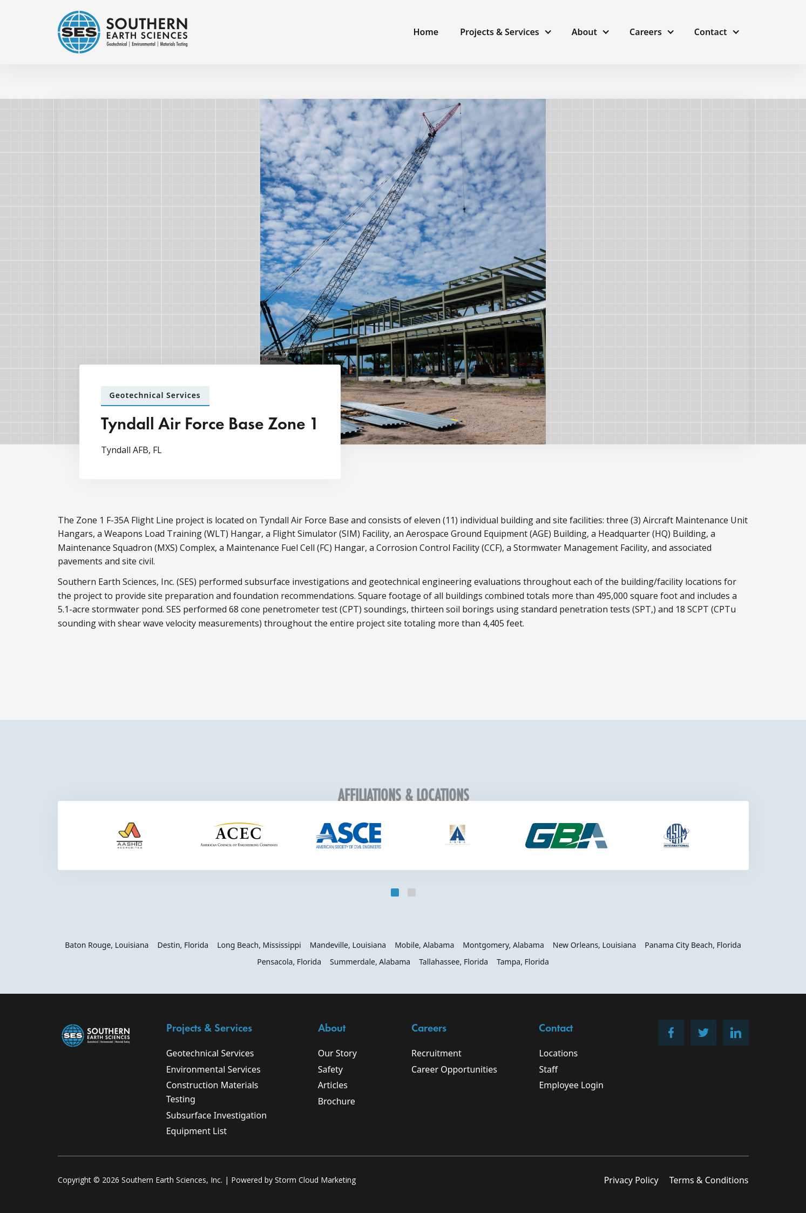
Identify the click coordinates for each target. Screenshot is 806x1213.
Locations (558, 1053)
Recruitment (436, 1053)
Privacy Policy (631, 1180)
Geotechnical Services (210, 1053)
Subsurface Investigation (216, 1115)
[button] (505, 32)
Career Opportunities (454, 1069)
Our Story (337, 1053)
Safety (330, 1069)
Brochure (336, 1101)
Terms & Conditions (709, 1180)
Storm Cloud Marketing (315, 1180)
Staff (548, 1069)
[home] (122, 32)
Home (425, 32)
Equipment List (196, 1131)
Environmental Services (213, 1069)
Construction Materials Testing (212, 1092)
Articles (333, 1085)
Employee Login (571, 1085)
